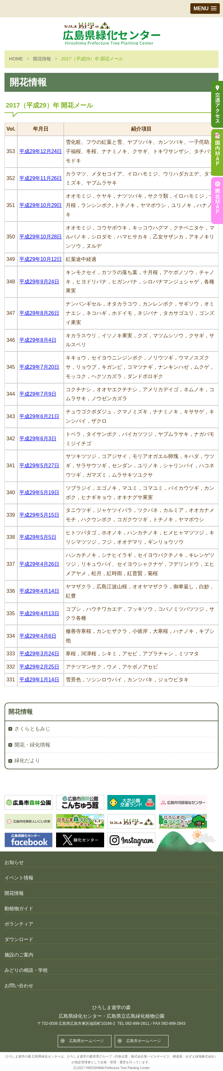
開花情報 (42, 58)
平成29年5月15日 (39, 515)
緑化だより (27, 760)
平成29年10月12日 (40, 259)
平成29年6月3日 (37, 438)
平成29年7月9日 (37, 394)
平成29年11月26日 (40, 178)
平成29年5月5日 (37, 537)
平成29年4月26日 (39, 564)
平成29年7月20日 (39, 367)
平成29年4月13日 (39, 613)
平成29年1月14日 (39, 679)
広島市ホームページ (143, 1041)
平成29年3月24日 (39, 653)
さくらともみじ (32, 728)
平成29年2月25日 (39, 666)
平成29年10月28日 (40, 236)
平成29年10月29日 (40, 205)
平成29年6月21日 (39, 416)
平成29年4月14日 (39, 591)
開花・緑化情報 (32, 744)
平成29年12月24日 (40, 151)
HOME (16, 58)
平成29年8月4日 (37, 340)
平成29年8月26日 (39, 313)
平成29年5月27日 (39, 465)
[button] (205, 8)
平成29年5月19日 (39, 492)
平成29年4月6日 (37, 636)
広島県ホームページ (86, 1041)
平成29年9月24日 (39, 281)
